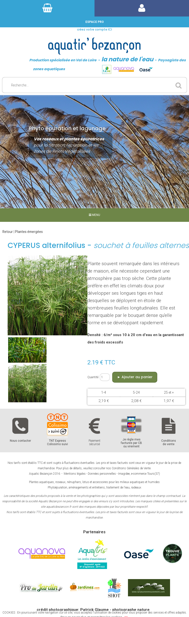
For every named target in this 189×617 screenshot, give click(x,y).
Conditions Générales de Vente (131, 468)
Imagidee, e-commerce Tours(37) (139, 473)
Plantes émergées (29, 232)
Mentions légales (75, 473)
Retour (7, 232)
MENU (94, 215)
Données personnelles (102, 473)
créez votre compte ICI (94, 29)
